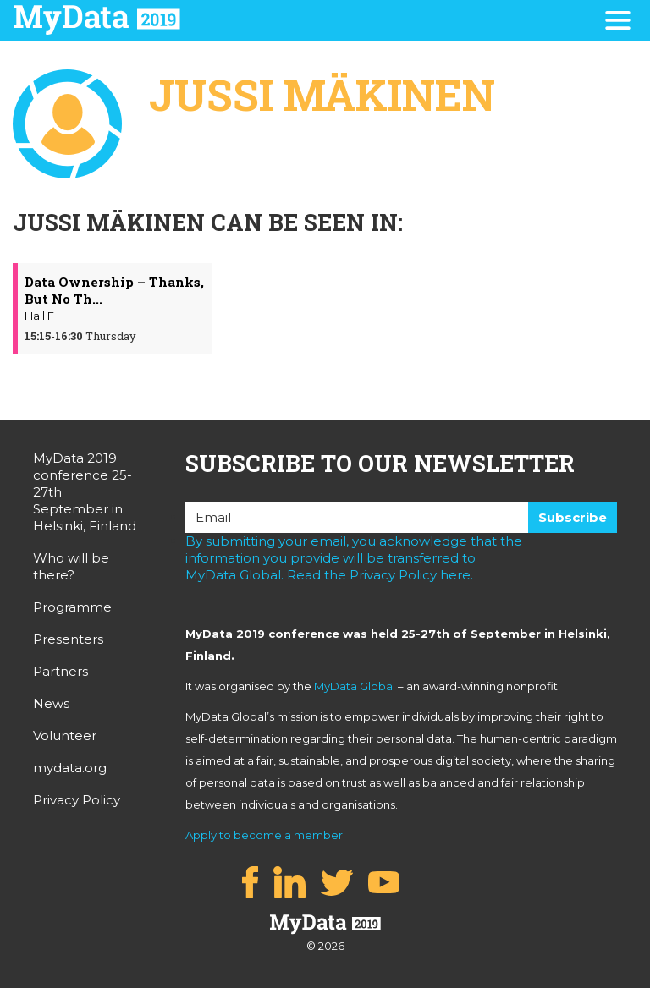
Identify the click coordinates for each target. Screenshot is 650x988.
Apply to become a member (264, 835)
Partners (60, 671)
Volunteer (64, 735)
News (51, 703)
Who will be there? (71, 566)
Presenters (68, 639)
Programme (72, 607)
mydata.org (70, 768)
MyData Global (354, 686)
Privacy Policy (76, 800)
